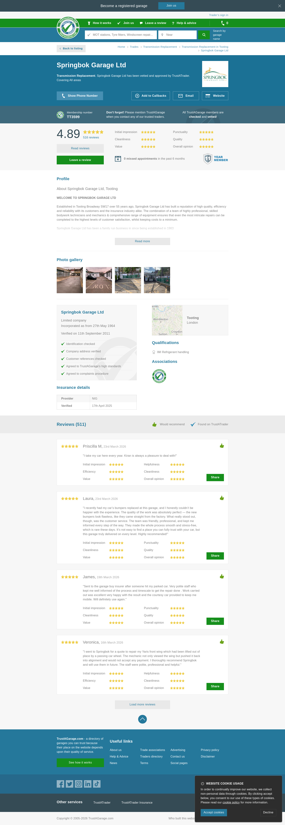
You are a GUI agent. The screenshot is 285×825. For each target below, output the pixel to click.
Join (171, 5)
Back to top (142, 719)
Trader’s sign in (218, 15)
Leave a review (80, 159)
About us (116, 750)
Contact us (177, 756)
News (113, 763)
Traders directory (151, 756)
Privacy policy (210, 750)
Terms (144, 763)
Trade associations (152, 750)
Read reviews (80, 148)
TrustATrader (102, 802)
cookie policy (231, 802)
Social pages (179, 763)
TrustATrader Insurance (136, 802)
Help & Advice (119, 756)
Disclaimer (208, 756)
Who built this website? (183, 818)
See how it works (80, 762)
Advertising (177, 750)
